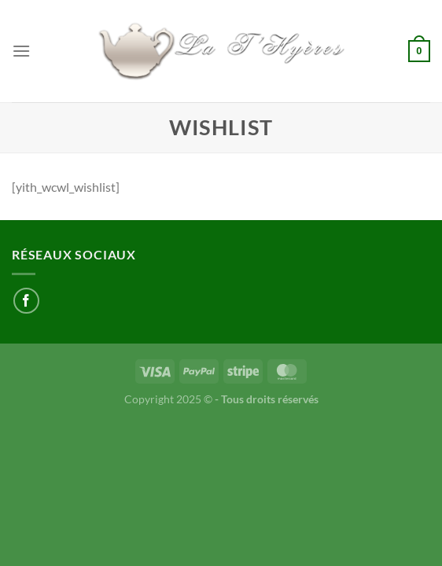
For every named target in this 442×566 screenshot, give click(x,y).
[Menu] (21, 50)
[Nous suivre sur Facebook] (26, 301)
